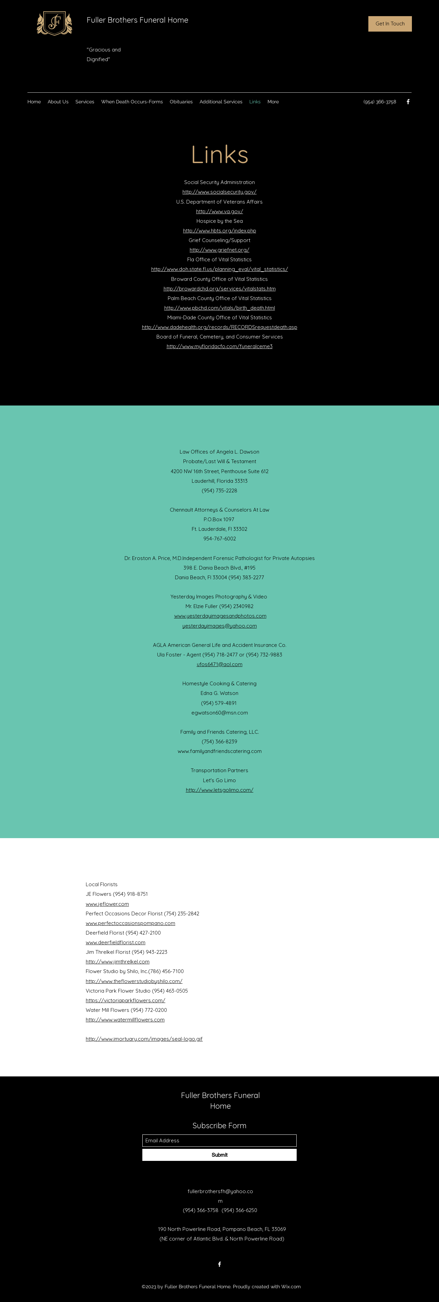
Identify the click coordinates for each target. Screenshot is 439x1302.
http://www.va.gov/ (219, 211)
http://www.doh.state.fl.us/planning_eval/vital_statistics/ (219, 269)
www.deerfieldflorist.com (115, 942)
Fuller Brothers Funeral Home (137, 20)
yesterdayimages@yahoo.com (219, 626)
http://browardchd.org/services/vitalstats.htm (220, 288)
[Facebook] (408, 101)
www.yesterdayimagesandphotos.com (220, 616)
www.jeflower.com (107, 904)
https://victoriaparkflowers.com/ (125, 1000)
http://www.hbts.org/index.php (219, 230)
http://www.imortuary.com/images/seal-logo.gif (144, 1039)
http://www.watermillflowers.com (125, 1019)
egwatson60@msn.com (219, 712)
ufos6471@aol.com (219, 664)
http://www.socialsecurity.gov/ (219, 192)
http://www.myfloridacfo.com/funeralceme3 (220, 346)
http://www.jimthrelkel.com (118, 961)
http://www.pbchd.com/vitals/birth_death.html (219, 308)
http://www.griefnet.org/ (219, 250)
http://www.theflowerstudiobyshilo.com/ (134, 981)
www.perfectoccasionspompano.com (130, 923)
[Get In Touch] (390, 24)
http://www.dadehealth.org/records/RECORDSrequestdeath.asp (219, 327)
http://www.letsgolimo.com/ (219, 790)
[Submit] (219, 1155)
